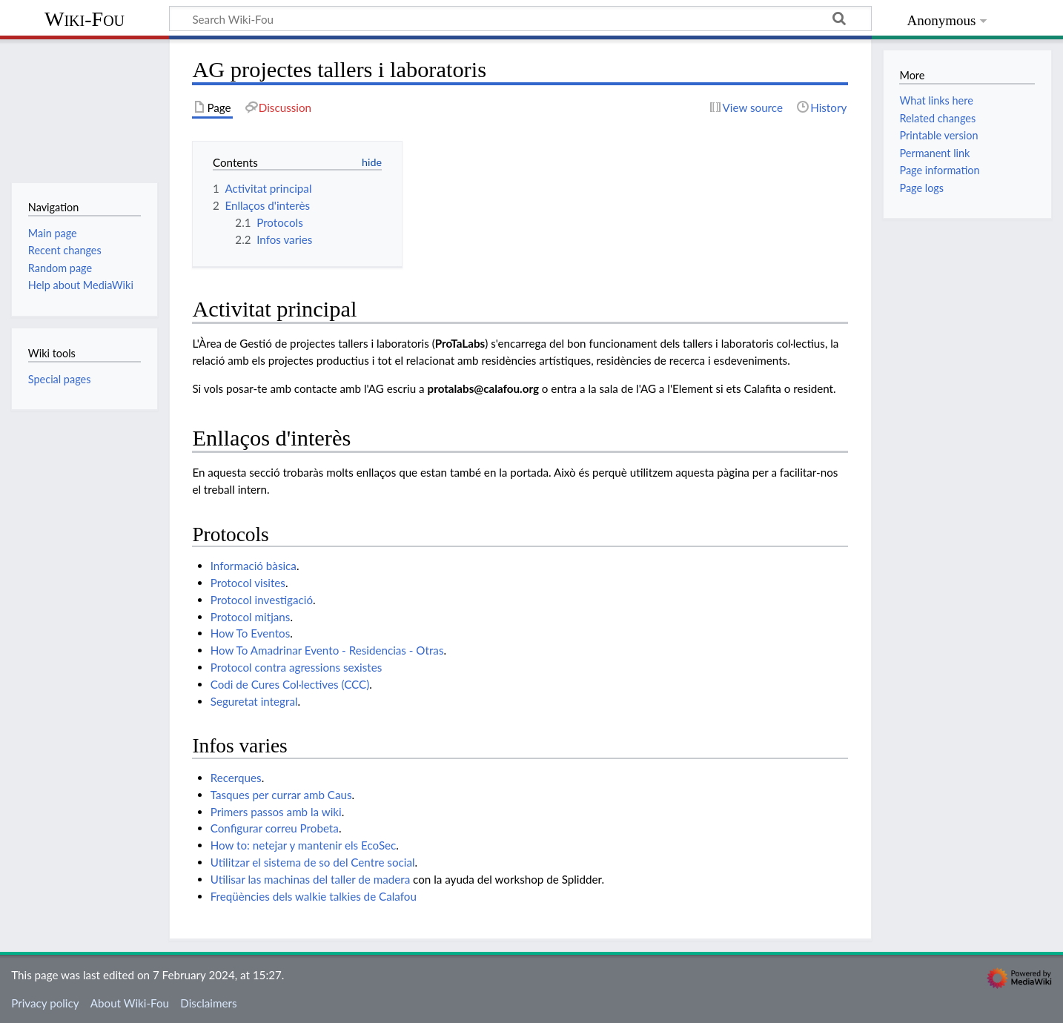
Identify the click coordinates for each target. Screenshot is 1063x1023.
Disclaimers (208, 1003)
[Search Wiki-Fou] (520, 18)
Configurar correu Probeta (275, 828)
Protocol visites (248, 582)
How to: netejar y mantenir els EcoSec (304, 845)
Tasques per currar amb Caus (281, 794)
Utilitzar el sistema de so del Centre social (313, 862)
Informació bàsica (254, 565)
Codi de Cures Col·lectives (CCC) (290, 684)
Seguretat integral (254, 701)
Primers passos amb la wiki (276, 811)
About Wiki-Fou (129, 1003)
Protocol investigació (262, 599)
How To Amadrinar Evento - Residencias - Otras (327, 650)
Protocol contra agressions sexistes (297, 667)
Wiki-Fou (84, 18)
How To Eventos (251, 633)
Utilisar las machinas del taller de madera (311, 879)
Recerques (236, 777)
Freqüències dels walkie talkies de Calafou (314, 896)
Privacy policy (45, 1003)
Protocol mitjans (251, 616)
